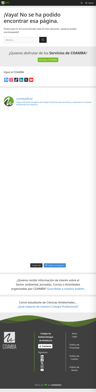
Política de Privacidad (74, 346)
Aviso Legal (74, 335)
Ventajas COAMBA (48, 59)
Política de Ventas (74, 369)
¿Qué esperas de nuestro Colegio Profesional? (48, 306)
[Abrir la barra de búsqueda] (81, 3)
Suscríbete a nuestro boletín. (66, 289)
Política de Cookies (74, 357)
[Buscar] (43, 40)
